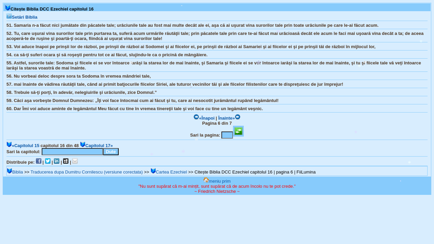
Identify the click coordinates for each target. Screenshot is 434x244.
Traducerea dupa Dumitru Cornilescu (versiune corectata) (87, 172)
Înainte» (229, 118)
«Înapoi (204, 118)
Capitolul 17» (96, 145)
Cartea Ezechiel (169, 172)
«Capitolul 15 (22, 145)
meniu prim (217, 181)
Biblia (15, 172)
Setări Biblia (21, 17)
